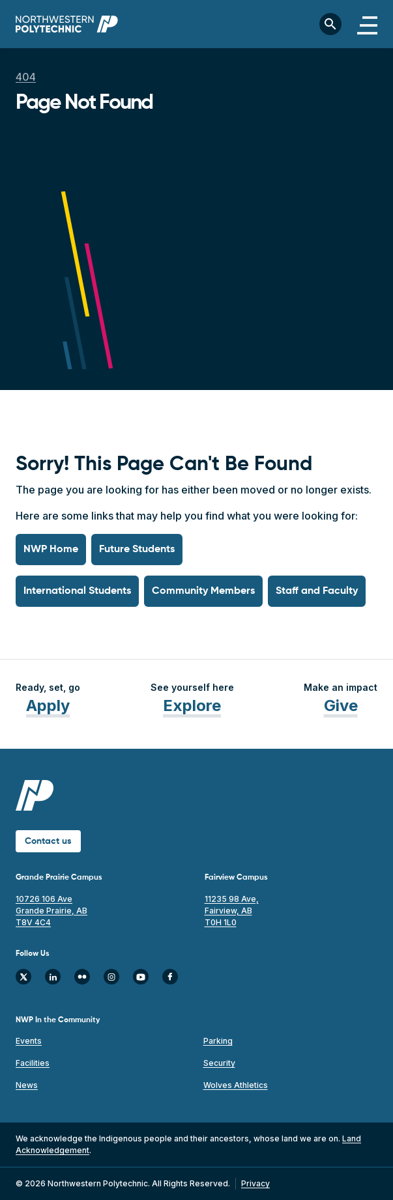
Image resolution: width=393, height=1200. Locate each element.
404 (26, 76)
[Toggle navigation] (367, 24)
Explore (192, 705)
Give (341, 705)
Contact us (48, 841)
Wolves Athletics (235, 1085)
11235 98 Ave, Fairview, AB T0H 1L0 (232, 910)
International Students (77, 591)
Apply (48, 705)
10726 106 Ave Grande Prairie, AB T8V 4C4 (51, 910)
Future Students (137, 549)
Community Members (203, 591)
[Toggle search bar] (330, 24)
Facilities (33, 1063)
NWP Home (50, 549)
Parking (218, 1041)
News (27, 1085)
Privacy (255, 1183)
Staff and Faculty (317, 591)
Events (29, 1041)
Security (219, 1063)
